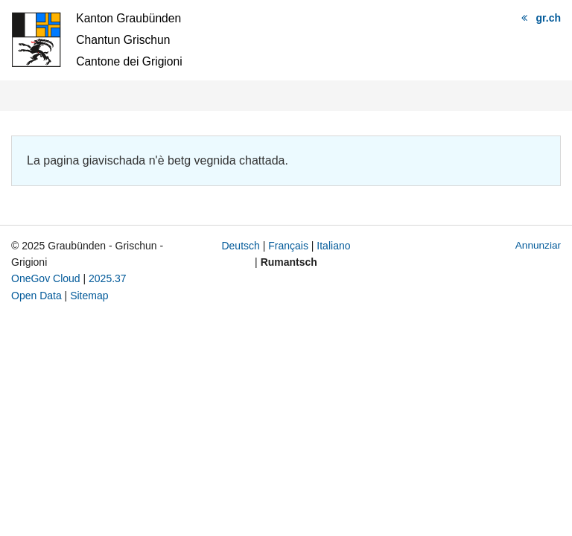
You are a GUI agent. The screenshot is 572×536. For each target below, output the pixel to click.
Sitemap (89, 296)
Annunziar (538, 245)
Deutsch (240, 246)
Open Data (36, 296)
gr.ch (548, 18)
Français (288, 246)
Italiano (333, 246)
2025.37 (108, 278)
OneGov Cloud (45, 278)
